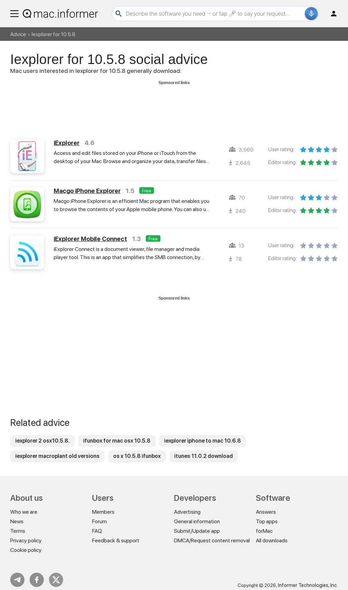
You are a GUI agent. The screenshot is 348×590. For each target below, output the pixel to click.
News (16, 515)
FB (37, 574)
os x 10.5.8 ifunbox (137, 450)
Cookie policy (25, 544)
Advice (18, 34)
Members (103, 506)
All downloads (272, 534)
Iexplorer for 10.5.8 (53, 34)
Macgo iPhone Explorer (87, 184)
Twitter (56, 574)
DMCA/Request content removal (212, 534)
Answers (266, 506)
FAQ (97, 525)
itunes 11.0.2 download (203, 450)
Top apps (267, 515)
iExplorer (67, 136)
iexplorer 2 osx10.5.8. (42, 434)
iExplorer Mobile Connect (90, 232)
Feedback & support (115, 534)
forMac (264, 525)
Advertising (187, 506)
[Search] (214, 13)
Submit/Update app (197, 525)
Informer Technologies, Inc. (308, 579)
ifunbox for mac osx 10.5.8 (117, 434)
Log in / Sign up (331, 14)
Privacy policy (25, 534)
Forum (99, 515)
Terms (17, 525)
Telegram (17, 574)
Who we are (23, 506)
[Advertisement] (174, 102)
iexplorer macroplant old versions (57, 450)
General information (197, 515)
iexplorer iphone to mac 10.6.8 (202, 434)
